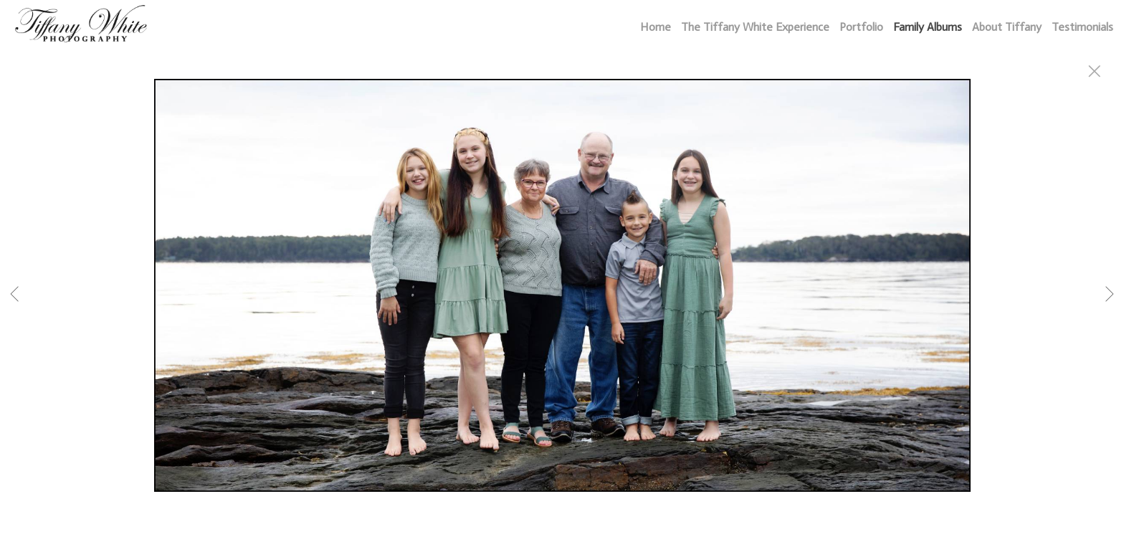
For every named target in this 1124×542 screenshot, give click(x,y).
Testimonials (1082, 27)
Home (655, 27)
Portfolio (861, 27)
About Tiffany (1007, 27)
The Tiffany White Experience (755, 27)
